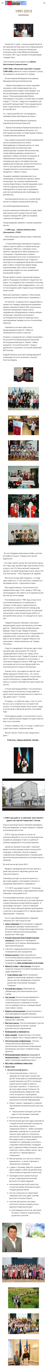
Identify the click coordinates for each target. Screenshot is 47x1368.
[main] (23, 12)
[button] (2, 3)
